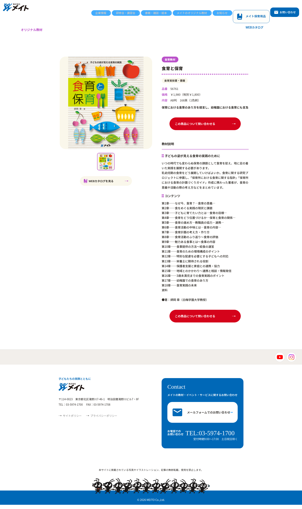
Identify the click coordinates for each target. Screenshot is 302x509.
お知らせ (228, 9)
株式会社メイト (19, 9)
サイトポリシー (72, 420)
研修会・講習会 (128, 9)
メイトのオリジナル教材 (197, 9)
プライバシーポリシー (103, 420)
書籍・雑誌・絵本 (159, 9)
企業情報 (103, 9)
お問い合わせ (285, 9)
